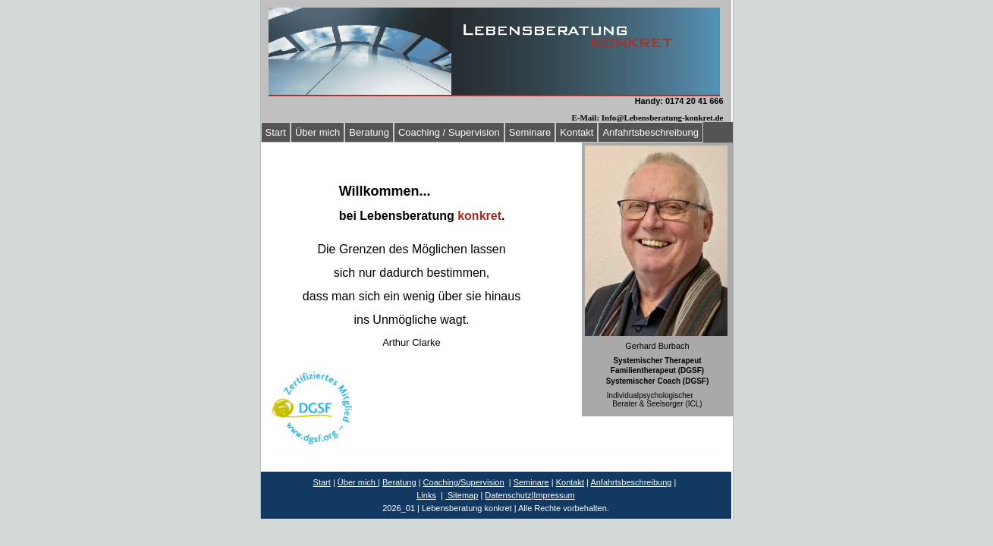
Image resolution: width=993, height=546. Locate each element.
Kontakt (576, 132)
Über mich (317, 132)
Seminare (530, 132)
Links (426, 495)
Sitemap (461, 495)
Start (276, 132)
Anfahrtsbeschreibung (650, 132)
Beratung (369, 132)
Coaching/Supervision (463, 482)
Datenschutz (508, 495)
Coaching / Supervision (449, 132)
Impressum (553, 495)
